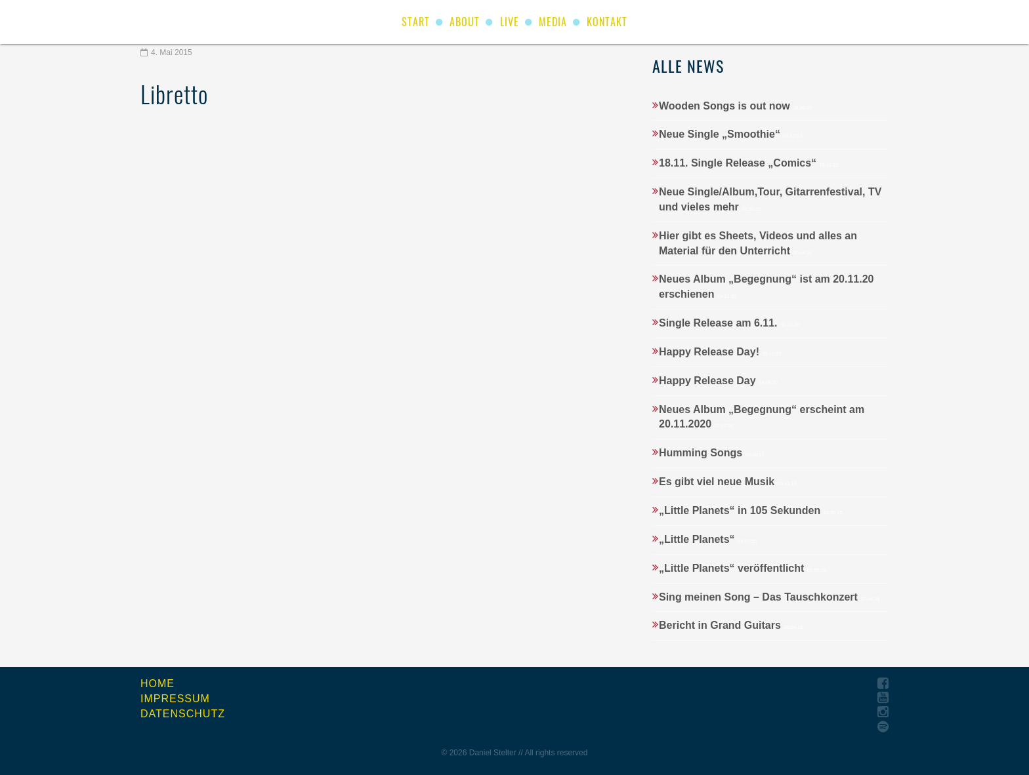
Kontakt (607, 22)
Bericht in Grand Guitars (731, 625)
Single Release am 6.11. (729, 322)
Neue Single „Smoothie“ (731, 134)
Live (509, 22)
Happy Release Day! (720, 351)
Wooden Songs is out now (735, 105)
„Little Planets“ (708, 539)
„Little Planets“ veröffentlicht (742, 568)
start (416, 22)
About (465, 22)
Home (157, 683)
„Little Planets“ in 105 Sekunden (751, 510)
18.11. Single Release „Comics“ (749, 163)
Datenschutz (182, 713)
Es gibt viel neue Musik (728, 481)
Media (553, 22)
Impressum (175, 698)
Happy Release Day (718, 380)
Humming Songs (712, 452)
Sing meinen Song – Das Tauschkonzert (769, 597)
